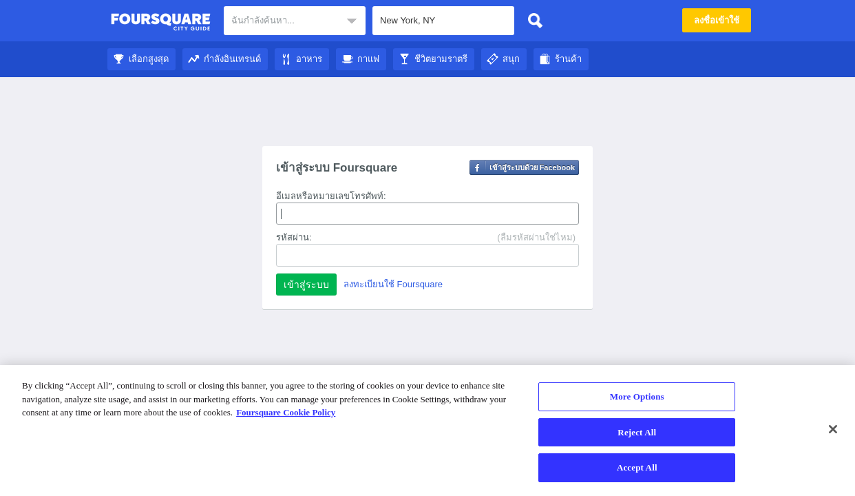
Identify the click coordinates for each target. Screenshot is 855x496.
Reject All (637, 432)
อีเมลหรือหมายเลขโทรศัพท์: (331, 196)
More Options (637, 396)
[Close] (833, 429)
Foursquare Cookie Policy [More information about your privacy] (285, 412)
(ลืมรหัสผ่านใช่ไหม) (536, 237)
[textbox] (295, 20)
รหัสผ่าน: (294, 237)
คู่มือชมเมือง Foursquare (161, 22)
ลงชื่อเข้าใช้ (716, 20)
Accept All (637, 467)
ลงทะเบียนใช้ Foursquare (393, 284)
